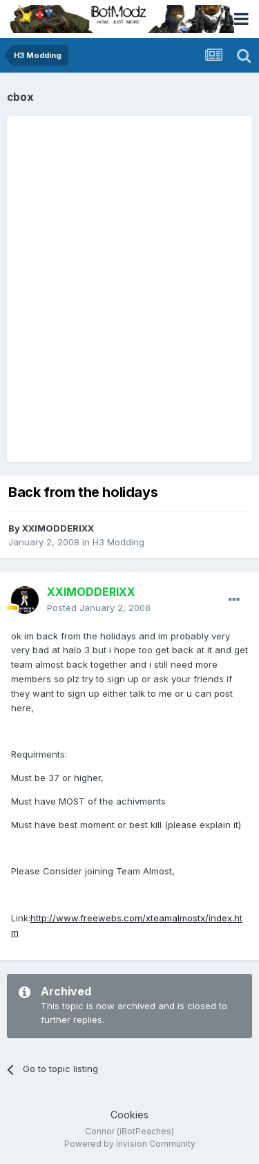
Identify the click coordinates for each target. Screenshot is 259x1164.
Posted (99, 607)
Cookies (129, 1114)
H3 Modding (118, 541)
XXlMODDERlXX (58, 528)
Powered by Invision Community (129, 1143)
